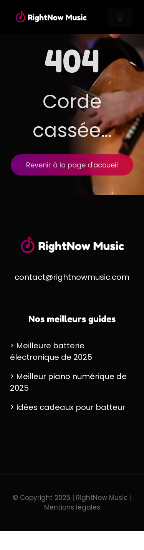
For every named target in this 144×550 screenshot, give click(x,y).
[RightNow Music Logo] (51, 12)
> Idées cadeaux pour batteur (67, 407)
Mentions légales (72, 507)
